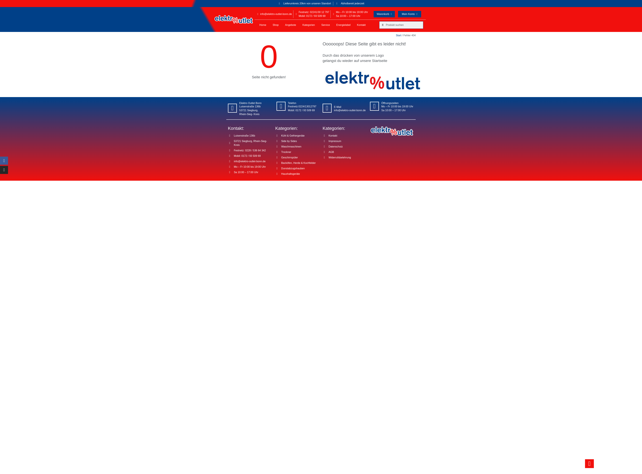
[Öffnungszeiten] (374, 106)
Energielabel (343, 25)
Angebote (290, 25)
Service (325, 25)
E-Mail (337, 107)
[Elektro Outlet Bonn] (232, 108)
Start (398, 35)
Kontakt (361, 25)
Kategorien (309, 25)
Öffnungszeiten (390, 103)
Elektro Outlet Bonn (250, 103)
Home (262, 25)
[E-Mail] (327, 108)
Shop (276, 25)
